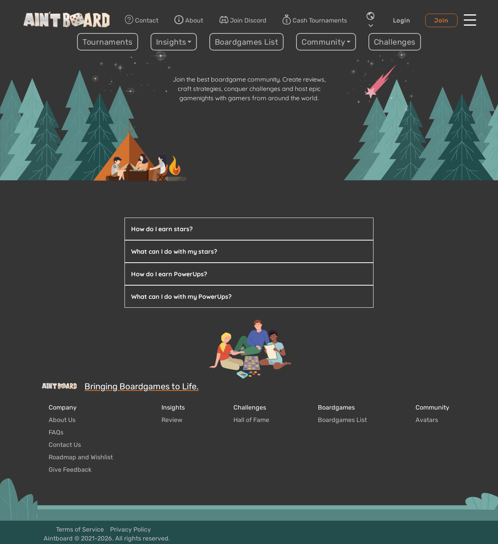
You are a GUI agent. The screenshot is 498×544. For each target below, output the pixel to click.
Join (441, 20)
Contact (141, 20)
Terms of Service (80, 529)
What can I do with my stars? (174, 251)
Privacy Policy (130, 529)
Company (63, 407)
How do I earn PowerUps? (169, 274)
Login (401, 20)
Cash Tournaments (314, 20)
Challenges (395, 42)
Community (432, 407)
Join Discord (243, 20)
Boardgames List (247, 42)
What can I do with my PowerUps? (181, 296)
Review (171, 420)
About (188, 20)
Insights (173, 407)
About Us (62, 420)
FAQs (56, 432)
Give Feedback (70, 469)
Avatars (427, 420)
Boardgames (336, 407)
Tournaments (107, 42)
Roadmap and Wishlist (81, 457)
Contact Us (65, 444)
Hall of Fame (251, 420)
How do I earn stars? (162, 229)
